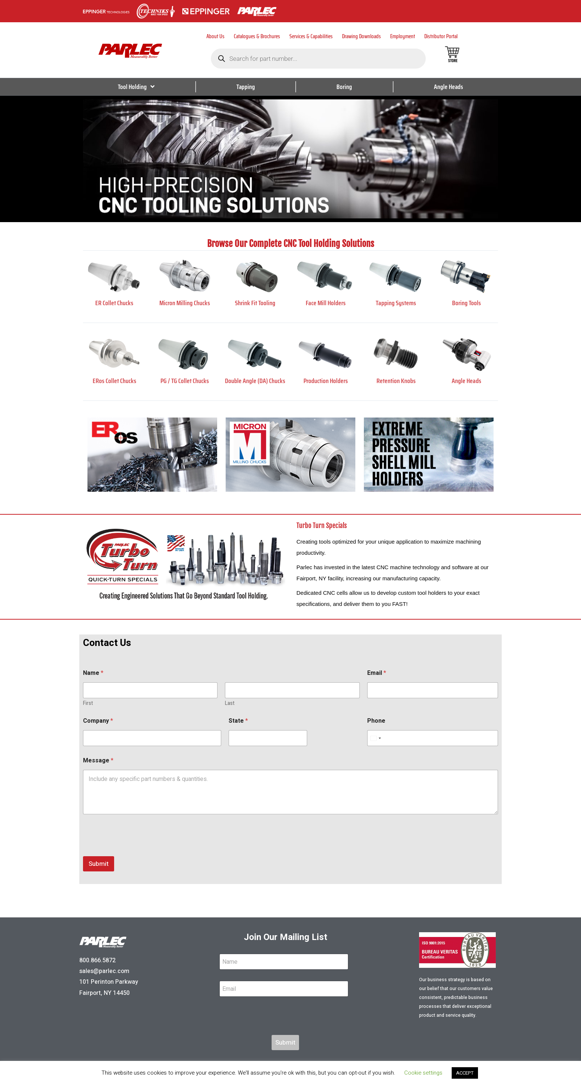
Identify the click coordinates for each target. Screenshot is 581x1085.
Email (376, 673)
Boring (344, 87)
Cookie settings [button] (423, 1073)
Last (230, 703)
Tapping (245, 87)
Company (98, 721)
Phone (376, 721)
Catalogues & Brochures (257, 36)
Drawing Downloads (361, 36)
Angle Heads (448, 87)
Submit (99, 863)
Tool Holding (136, 87)
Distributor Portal (441, 36)
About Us (215, 36)
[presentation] (139, 851)
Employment (402, 36)
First (88, 703)
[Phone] (432, 738)
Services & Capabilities (311, 36)
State (238, 721)
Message (98, 760)
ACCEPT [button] (465, 1072)
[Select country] (375, 738)
